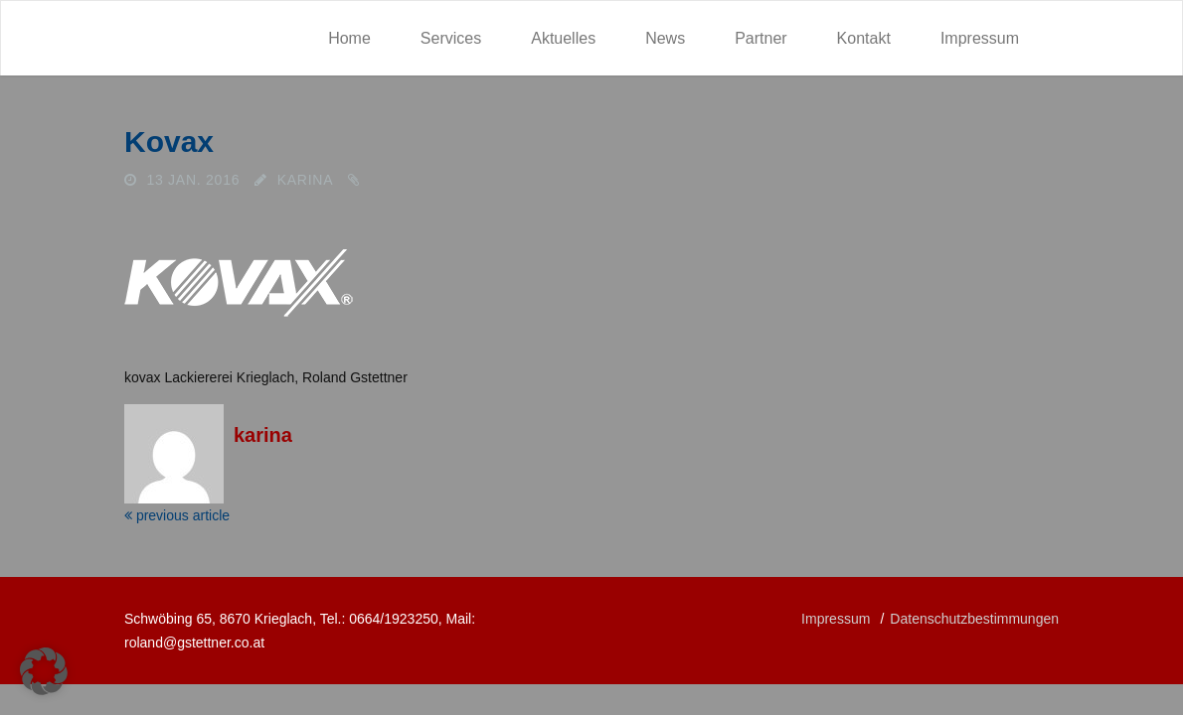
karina (305, 180)
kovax (169, 141)
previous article (177, 515)
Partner (760, 38)
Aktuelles (563, 38)
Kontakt (864, 38)
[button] (43, 671)
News (665, 38)
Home (349, 38)
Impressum (979, 38)
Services (451, 38)
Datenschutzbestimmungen (974, 619)
